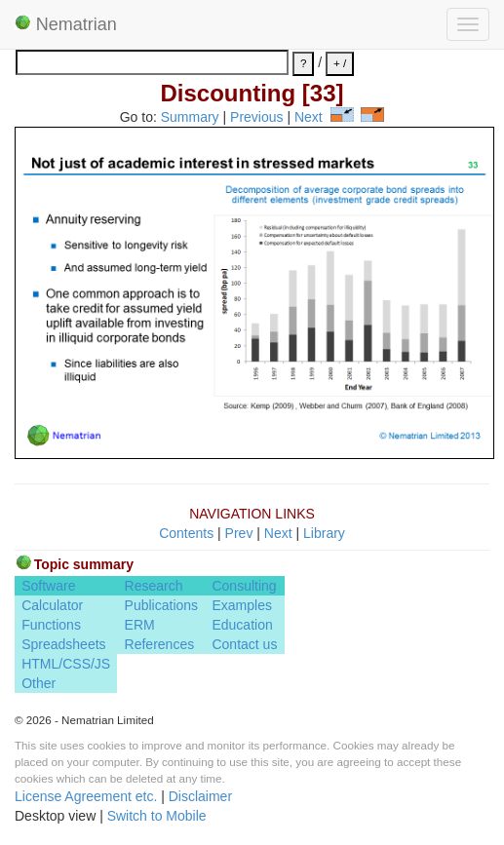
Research (154, 586)
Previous (256, 117)
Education (242, 625)
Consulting (244, 586)
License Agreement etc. (86, 796)
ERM (140, 625)
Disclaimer (200, 796)
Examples (241, 605)
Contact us (244, 644)
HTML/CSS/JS (65, 664)
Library (324, 533)
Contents (186, 533)
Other (38, 683)
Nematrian (66, 24)
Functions (51, 625)
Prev (239, 533)
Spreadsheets (63, 644)
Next (308, 117)
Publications (162, 605)
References (160, 644)
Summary (190, 117)
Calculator (52, 605)
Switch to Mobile (157, 816)
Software (48, 586)
